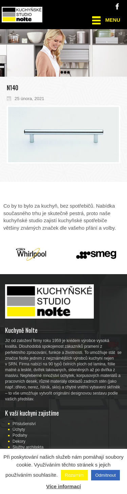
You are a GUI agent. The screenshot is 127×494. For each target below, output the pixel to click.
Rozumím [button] (74, 475)
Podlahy (20, 435)
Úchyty (19, 429)
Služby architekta (28, 447)
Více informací (63, 486)
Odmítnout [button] (105, 475)
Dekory (19, 441)
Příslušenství (24, 423)
